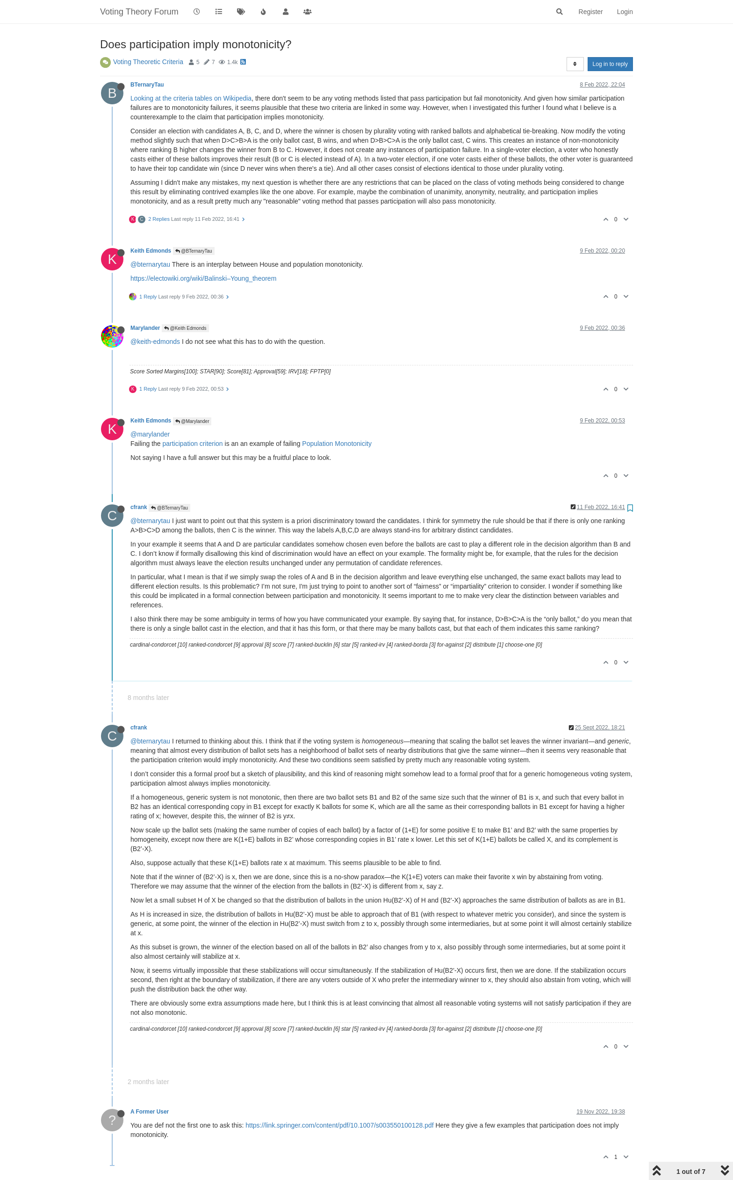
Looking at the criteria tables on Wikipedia (191, 98)
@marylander (150, 434)
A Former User (149, 1111)
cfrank (138, 507)
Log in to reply (610, 64)
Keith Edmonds (150, 251)
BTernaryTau (147, 84)
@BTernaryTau (193, 251)
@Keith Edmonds (185, 328)
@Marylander (192, 421)
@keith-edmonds (155, 341)
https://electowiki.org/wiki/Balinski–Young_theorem (203, 278)
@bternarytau (150, 264)
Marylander (145, 328)
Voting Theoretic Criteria (148, 62)
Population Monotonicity (337, 443)
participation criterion (192, 443)
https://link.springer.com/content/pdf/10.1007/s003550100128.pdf (339, 1125)
